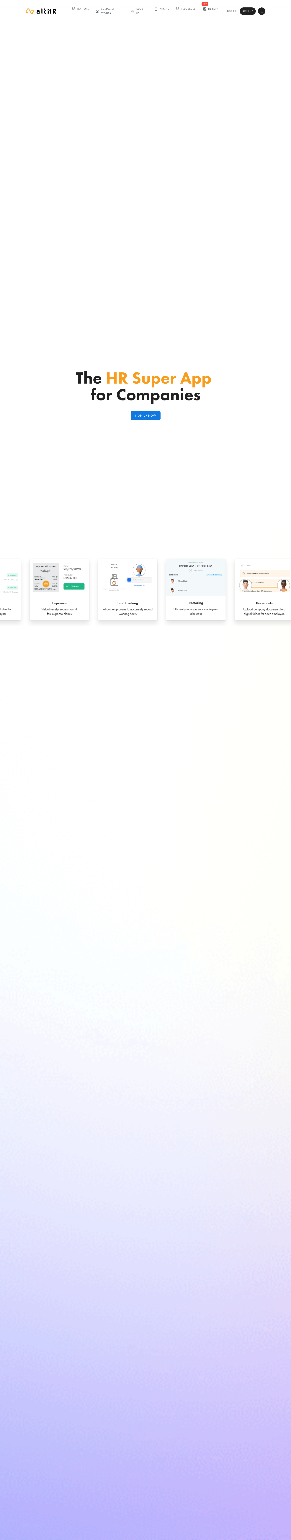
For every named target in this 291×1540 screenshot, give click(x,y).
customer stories (105, 11)
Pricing (162, 9)
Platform (81, 9)
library (210, 9)
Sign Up (248, 11)
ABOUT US (138, 11)
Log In (231, 11)
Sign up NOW (145, 416)
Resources (185, 9)
